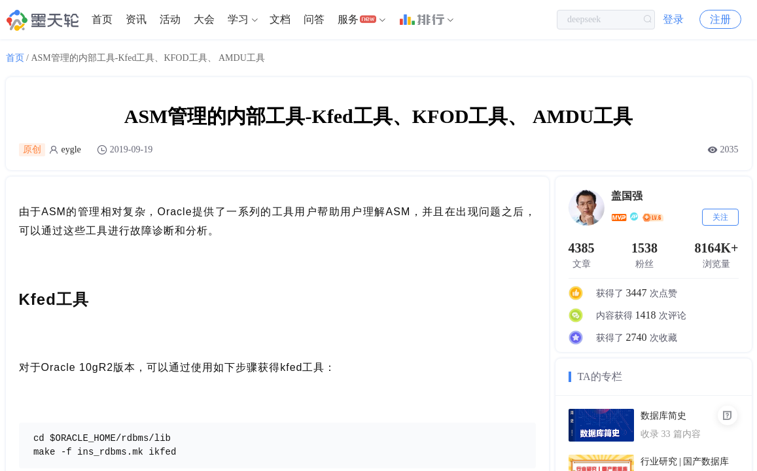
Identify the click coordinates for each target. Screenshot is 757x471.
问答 (314, 19)
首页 (102, 19)
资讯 (136, 19)
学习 (238, 19)
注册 (720, 19)
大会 (204, 19)
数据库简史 (663, 416)
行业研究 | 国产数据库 (685, 461)
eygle (71, 149)
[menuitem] (102, 19)
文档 (280, 19)
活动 (170, 19)
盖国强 (627, 195)
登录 (673, 19)
